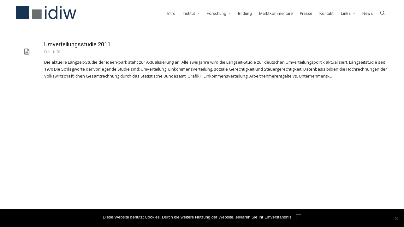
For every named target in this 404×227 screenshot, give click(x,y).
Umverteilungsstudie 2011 (77, 44)
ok (298, 217)
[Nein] (396, 218)
